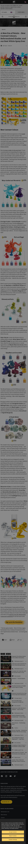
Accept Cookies (13, 832)
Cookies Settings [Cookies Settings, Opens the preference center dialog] (13, 839)
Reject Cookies (12, 835)
